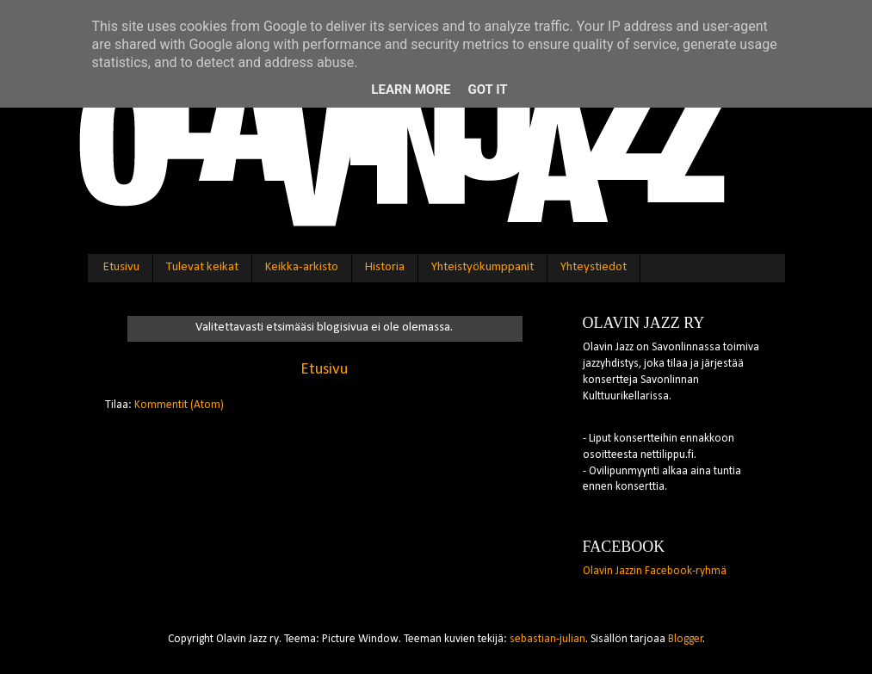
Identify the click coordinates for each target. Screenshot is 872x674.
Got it (487, 89)
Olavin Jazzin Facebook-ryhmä (655, 571)
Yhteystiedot (593, 267)
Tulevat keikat (202, 267)
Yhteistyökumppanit (482, 267)
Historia (385, 267)
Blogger (685, 639)
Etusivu (121, 267)
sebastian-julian (547, 639)
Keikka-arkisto (301, 267)
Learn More (410, 89)
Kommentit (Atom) (179, 405)
